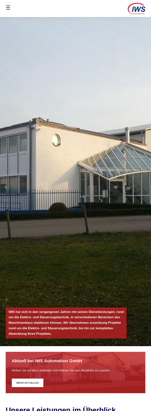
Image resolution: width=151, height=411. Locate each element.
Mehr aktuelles (27, 382)
